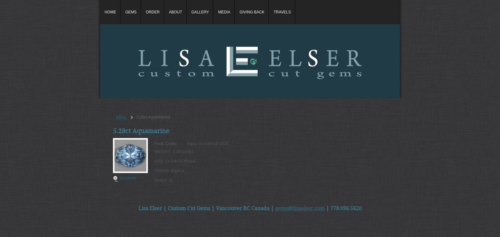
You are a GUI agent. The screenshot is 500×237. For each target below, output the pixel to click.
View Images (127, 177)
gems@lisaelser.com (300, 208)
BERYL (121, 117)
